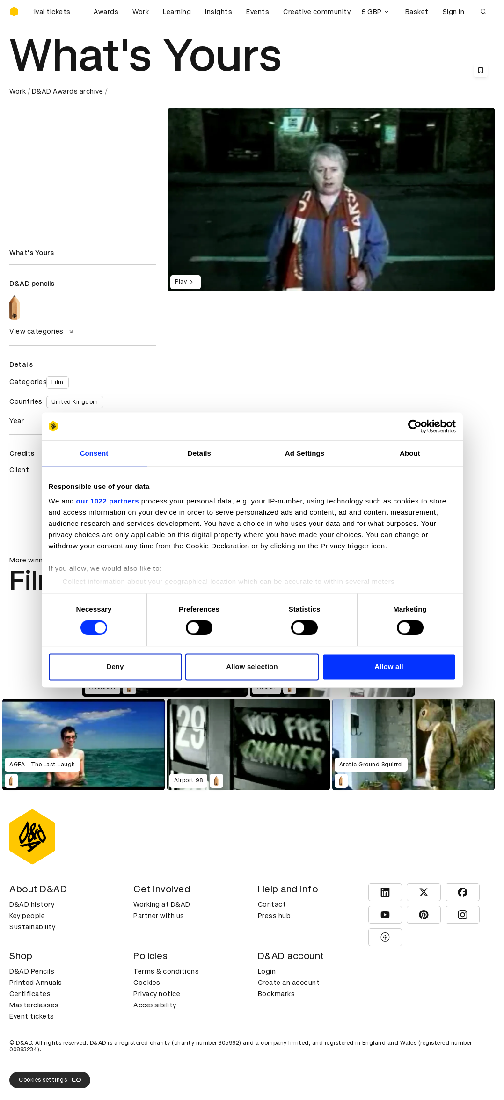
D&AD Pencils (31, 971)
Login (267, 971)
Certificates (30, 994)
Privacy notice (156, 994)
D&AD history (31, 904)
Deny (115, 666)
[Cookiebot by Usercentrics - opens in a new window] (415, 426)
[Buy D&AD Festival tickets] (56, 11)
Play (185, 282)
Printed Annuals (35, 982)
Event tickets (31, 1016)
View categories (42, 331)
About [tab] (410, 453)
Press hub (274, 915)
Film (57, 382)
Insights (218, 11)
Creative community (317, 11)
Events (257, 11)
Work (140, 11)
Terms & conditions (166, 971)
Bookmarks (276, 994)
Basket (417, 11)
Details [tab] (199, 453)
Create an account (289, 982)
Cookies (147, 982)
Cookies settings (50, 1080)
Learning (177, 11)
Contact (272, 904)
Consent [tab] (94, 453)
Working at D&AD (161, 904)
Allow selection (252, 666)
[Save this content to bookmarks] (481, 70)
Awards (106, 11)
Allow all (388, 666)
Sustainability (32, 927)
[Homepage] (14, 11)
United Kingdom (74, 402)
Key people (27, 915)
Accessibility (154, 1005)
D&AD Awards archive (67, 91)
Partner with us (158, 915)
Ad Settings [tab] (304, 453)
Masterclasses (34, 1005)
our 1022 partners (107, 501)
